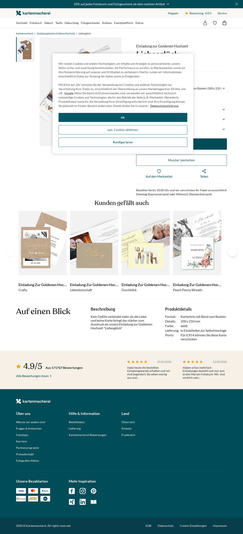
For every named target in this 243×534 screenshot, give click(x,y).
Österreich (128, 422)
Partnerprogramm (27, 447)
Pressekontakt (25, 454)
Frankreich (128, 435)
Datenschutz (165, 525)
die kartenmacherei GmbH (33, 13)
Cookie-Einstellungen (193, 525)
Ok (123, 117)
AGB (148, 525)
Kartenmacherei (24, 33)
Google (68, 93)
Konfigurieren (123, 142)
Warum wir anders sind (30, 422)
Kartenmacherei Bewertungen (87, 435)
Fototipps (22, 435)
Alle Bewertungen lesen (32, 376)
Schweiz (127, 428)
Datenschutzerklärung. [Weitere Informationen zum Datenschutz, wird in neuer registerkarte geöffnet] (164, 105)
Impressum (220, 525)
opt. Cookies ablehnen (123, 129)
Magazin (173, 13)
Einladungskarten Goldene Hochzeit (56, 33)
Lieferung (75, 428)
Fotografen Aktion (27, 460)
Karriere (21, 441)
